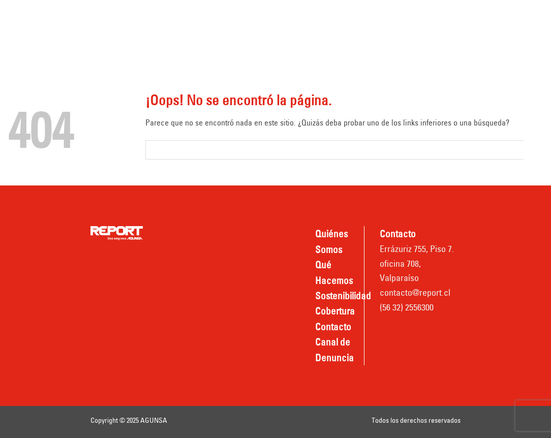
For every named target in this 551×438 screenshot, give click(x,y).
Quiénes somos (182, 16)
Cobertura (404, 16)
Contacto (170, 44)
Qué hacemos (264, 16)
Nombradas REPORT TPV (349, 44)
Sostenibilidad (338, 16)
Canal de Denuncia (244, 44)
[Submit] (533, 150)
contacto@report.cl (415, 292)
